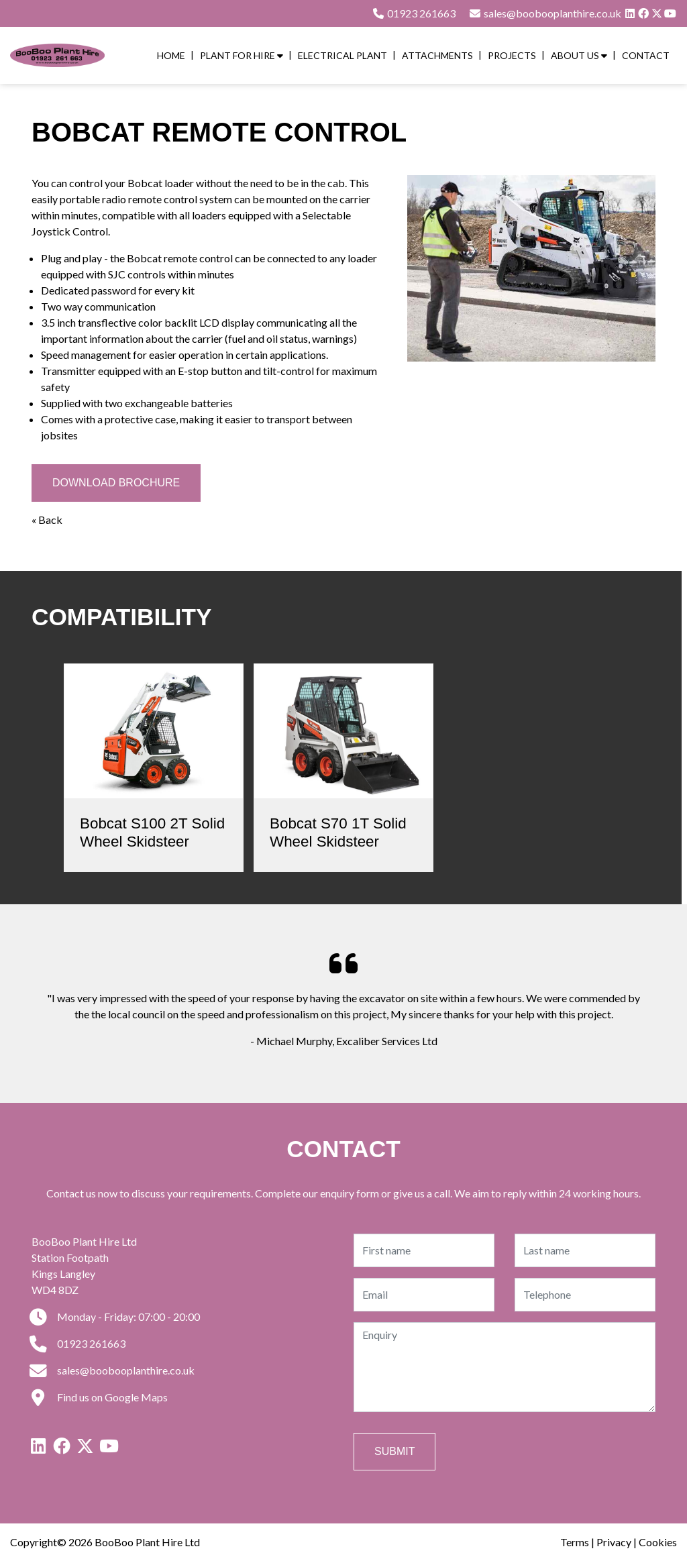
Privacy (613, 1542)
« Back (47, 519)
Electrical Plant (342, 55)
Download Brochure (116, 482)
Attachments (437, 55)
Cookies (658, 1542)
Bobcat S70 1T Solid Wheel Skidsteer (338, 832)
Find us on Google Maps (100, 1397)
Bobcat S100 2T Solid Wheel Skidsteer (152, 832)
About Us (579, 55)
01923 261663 (414, 13)
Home (171, 55)
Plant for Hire (241, 55)
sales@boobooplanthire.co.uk (113, 1370)
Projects (512, 55)
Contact (646, 55)
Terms (574, 1542)
